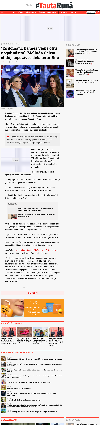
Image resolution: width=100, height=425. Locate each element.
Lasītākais (73, 45)
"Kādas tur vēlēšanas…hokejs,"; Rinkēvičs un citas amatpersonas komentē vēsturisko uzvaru (34, 376)
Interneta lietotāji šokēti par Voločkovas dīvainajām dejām (29, 382)
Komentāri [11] (33, 293)
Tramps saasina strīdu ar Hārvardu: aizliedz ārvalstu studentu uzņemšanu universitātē (34, 365)
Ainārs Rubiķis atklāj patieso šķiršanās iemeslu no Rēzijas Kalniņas (8, 341)
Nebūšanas (52, 12)
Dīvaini (41, 12)
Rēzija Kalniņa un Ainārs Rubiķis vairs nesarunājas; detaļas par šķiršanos (56, 342)
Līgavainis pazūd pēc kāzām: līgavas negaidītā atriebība (24, 340)
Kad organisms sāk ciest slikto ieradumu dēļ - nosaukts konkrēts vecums (34, 359)
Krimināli (64, 12)
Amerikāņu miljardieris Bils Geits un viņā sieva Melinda (37, 250)
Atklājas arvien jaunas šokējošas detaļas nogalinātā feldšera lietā (40, 341)
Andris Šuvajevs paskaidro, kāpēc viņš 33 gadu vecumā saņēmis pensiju (36, 215)
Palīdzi (74, 12)
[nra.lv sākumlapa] (29, 5)
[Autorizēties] (98, 12)
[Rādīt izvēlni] (2, 12)
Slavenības (17, 12)
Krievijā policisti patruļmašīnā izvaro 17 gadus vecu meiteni (84, 62)
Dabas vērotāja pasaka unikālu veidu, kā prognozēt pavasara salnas (32, 412)
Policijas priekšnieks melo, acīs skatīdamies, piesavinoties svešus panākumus (32, 394)
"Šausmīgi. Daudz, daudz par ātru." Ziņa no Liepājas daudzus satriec (86, 72)
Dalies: (25, 288)
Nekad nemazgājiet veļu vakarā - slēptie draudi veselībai (85, 92)
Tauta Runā (7, 44)
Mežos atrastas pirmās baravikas (19, 388)
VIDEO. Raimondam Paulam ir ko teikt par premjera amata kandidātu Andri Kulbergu (35, 209)
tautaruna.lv (4, 62)
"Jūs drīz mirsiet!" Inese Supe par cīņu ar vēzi (24, 400)
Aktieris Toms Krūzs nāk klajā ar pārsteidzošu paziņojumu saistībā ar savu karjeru (34, 371)
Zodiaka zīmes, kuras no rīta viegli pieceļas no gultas (86, 81)
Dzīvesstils (30, 12)
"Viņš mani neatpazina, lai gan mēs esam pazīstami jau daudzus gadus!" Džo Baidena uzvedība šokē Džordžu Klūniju (34, 406)
